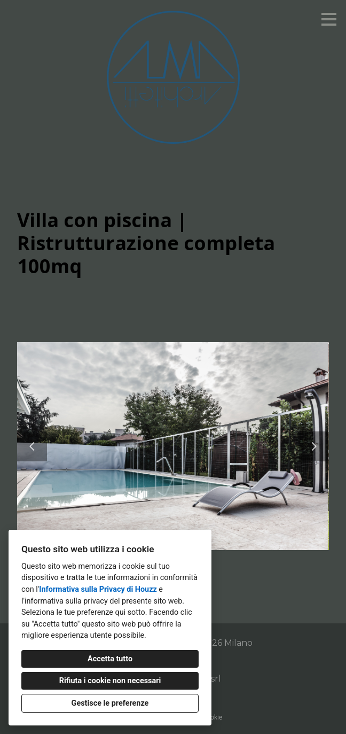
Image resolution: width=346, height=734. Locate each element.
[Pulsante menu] (329, 19)
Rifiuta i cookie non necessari (110, 680)
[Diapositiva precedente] (32, 446)
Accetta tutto (110, 658)
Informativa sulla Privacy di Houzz (98, 589)
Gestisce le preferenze (110, 703)
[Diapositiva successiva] (314, 446)
